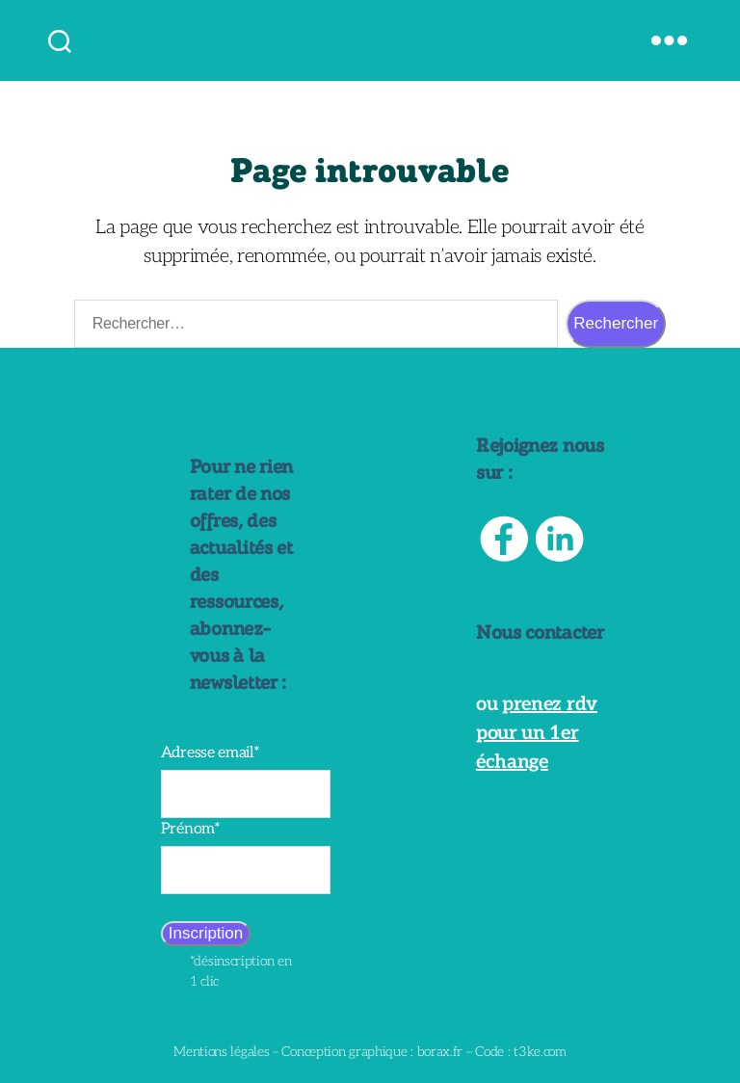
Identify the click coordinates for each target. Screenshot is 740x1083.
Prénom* (191, 829)
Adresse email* (210, 753)
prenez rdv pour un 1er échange (536, 733)
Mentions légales (221, 1051)
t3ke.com (540, 1051)
